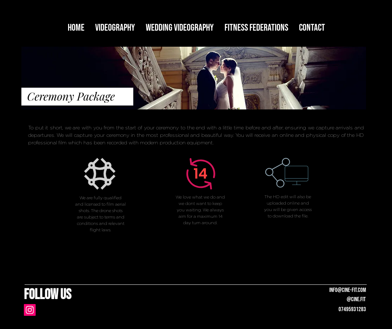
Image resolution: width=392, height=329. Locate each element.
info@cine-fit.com (347, 290)
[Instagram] (30, 310)
